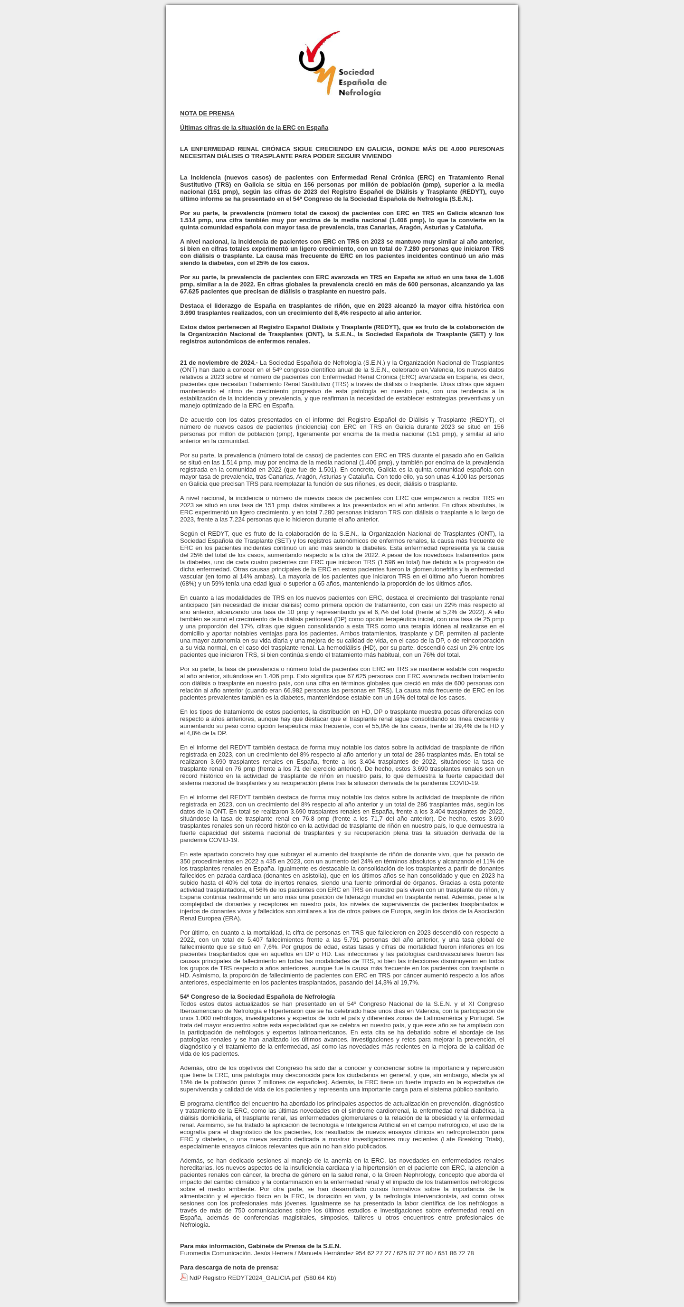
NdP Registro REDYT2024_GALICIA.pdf (245, 1277)
